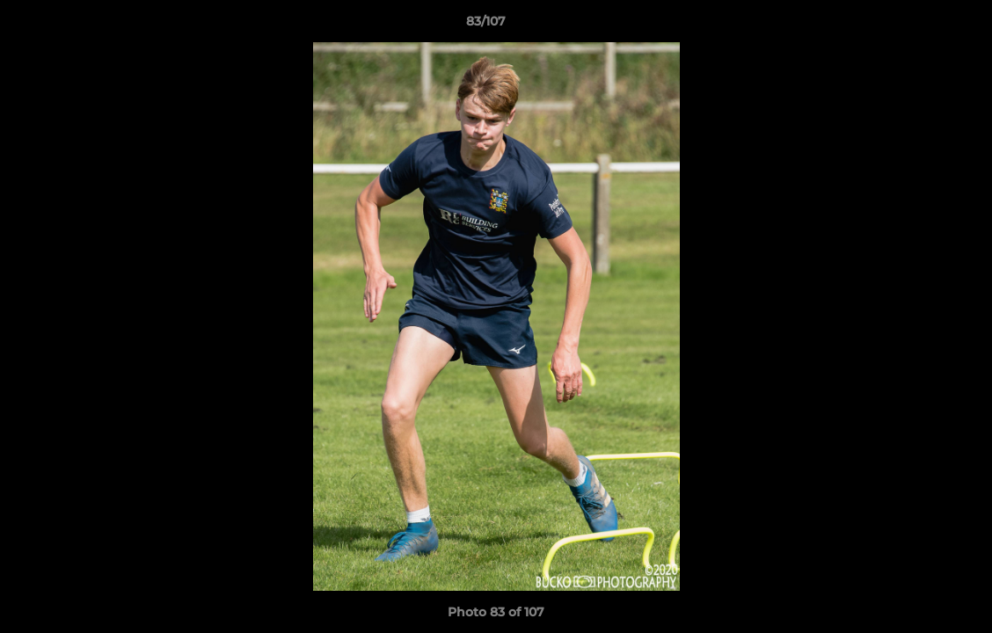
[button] (918, 25)
